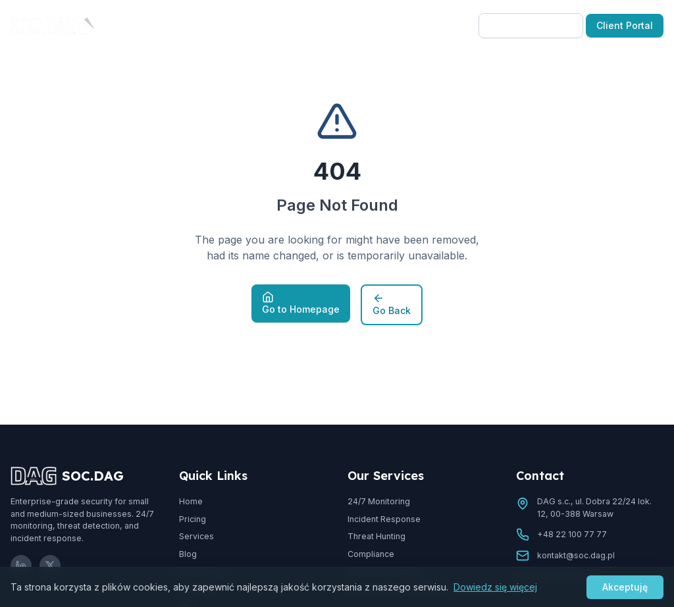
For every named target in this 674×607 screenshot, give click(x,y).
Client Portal (624, 25)
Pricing (269, 25)
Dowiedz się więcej (495, 587)
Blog (313, 25)
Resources (373, 25)
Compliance (371, 554)
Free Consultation (531, 25)
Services (196, 536)
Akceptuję (625, 587)
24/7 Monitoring (379, 501)
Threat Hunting (376, 536)
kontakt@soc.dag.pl (576, 555)
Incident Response (384, 519)
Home (191, 501)
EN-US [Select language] (445, 25)
